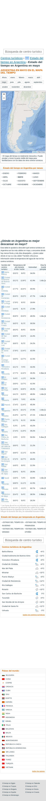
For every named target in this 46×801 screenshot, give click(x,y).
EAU (7, 694)
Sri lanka (10, 752)
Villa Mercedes (5, 501)
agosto (21, 181)
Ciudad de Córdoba (10, 564)
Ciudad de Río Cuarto (5, 323)
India (8, 713)
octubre (7, 184)
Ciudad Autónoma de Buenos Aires (5, 280)
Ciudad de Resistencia (11, 581)
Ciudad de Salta (5, 330)
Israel (8, 721)
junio (35, 177)
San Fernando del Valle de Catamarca (5, 445)
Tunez (8, 760)
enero (6, 173)
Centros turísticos (12, 58)
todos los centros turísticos (34, 615)
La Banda (3, 384)
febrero (22, 173)
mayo (20, 177)
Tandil (7, 478)
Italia (8, 725)
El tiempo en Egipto (8, 783)
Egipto (9, 698)
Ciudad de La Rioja (5, 302)
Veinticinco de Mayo (5, 495)
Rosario (5, 432)
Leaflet (35, 152)
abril (5, 177)
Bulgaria (10, 675)
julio (5, 181)
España (9, 702)
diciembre (38, 184)
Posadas (5, 416)
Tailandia (10, 756)
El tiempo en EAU (31, 786)
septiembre (38, 181)
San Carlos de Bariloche (5, 437)
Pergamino (6, 411)
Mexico (9, 736)
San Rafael (4, 465)
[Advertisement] (23, 24)
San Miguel (4, 453)
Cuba (8, 690)
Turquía (9, 763)
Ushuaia (5, 489)
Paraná (7, 405)
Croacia (9, 687)
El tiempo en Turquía (9, 786)
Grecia (9, 710)
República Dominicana (16, 748)
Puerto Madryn (5, 420)
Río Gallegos (4, 426)
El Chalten (4, 378)
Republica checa (13, 744)
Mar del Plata (4, 389)
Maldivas (10, 729)
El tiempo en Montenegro (10, 795)
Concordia (6, 374)
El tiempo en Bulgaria (9, 789)
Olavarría (5, 400)
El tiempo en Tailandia (33, 783)
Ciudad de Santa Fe (5, 351)
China (8, 679)
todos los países (38, 771)
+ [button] (4, 94)
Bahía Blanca (5, 273)
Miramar (5, 395)
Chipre (9, 683)
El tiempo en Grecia (32, 789)
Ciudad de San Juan (5, 336)
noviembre (23, 184)
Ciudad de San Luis (5, 343)
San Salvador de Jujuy (4, 472)
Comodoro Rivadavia (5, 368)
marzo (36, 173)
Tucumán (5, 484)
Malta (8, 733)
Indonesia (10, 717)
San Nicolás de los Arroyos (5, 459)
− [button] (4, 98)
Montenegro (12, 740)
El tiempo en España (9, 792)
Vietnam (9, 767)
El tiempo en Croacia (32, 792)
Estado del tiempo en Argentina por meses (23, 168)
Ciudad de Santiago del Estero (5, 359)
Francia (9, 706)
